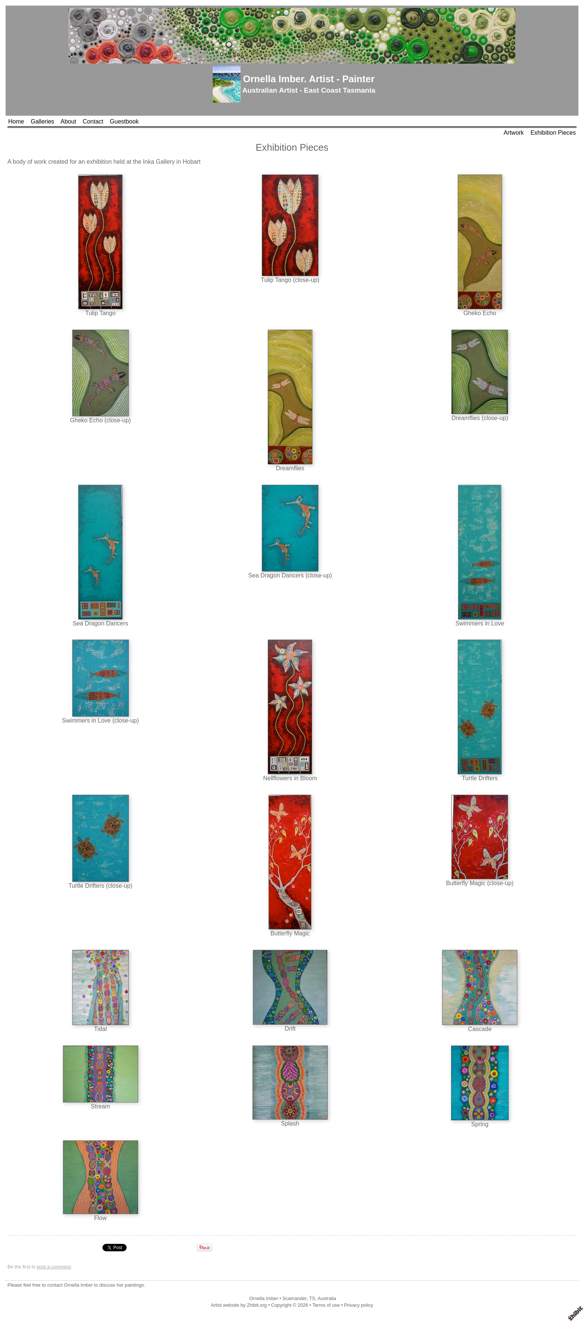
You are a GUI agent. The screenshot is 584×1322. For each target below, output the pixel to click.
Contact (93, 121)
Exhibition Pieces (553, 132)
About (68, 121)
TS (312, 1298)
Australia (327, 1298)
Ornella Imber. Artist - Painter (309, 79)
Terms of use (326, 1305)
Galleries (42, 121)
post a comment (54, 1267)
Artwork (514, 132)
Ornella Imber (263, 1298)
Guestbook (124, 121)
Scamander (294, 1298)
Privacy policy (358, 1305)
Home (16, 121)
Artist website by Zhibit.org (239, 1305)
